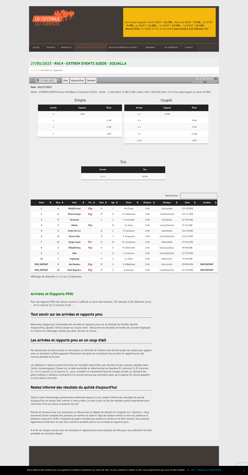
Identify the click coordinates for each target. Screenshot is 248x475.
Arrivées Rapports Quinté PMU (90, 47)
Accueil (36, 47)
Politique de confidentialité (209, 470)
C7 (215, 82)
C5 (208, 82)
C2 (197, 82)
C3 (201, 82)
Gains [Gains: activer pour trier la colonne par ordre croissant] (187, 202)
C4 (205, 82)
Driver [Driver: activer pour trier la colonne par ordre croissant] (129, 202)
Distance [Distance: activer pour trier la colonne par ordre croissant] (147, 202)
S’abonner (150, 47)
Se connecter (171, 47)
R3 (204, 78)
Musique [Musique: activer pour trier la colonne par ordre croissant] (167, 202)
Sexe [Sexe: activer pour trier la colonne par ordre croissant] (101, 202)
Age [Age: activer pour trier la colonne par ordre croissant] (113, 202)
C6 (212, 82)
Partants (51, 47)
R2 (200, 78)
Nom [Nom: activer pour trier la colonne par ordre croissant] (74, 202)
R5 (212, 78)
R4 (208, 78)
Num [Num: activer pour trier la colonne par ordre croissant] (58, 202)
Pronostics (66, 47)
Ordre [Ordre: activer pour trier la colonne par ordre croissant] (41, 202)
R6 (215, 78)
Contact (189, 47)
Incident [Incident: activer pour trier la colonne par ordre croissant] (207, 202)
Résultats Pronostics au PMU (123, 47)
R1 (197, 78)
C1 (194, 82)
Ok (188, 470)
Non (193, 470)
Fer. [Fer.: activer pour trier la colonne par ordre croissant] (90, 202)
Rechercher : (191, 196)
